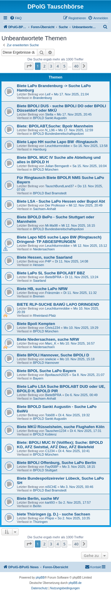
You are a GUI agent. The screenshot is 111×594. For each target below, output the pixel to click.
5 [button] (64, 66)
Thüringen (40, 521)
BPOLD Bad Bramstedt (49, 193)
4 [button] (58, 66)
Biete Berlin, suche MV (38, 498)
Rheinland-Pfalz (44, 315)
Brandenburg (42, 98)
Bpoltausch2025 (56, 375)
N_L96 (49, 130)
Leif (47, 94)
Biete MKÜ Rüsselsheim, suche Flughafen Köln (60, 427)
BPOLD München (45, 169)
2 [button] (44, 66)
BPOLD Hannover (46, 362)
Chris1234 (52, 327)
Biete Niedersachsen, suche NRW (48, 339)
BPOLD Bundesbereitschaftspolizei (58, 133)
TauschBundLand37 (59, 186)
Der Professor (55, 205)
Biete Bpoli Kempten (36, 323)
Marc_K (50, 343)
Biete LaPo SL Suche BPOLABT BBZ (51, 273)
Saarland (39, 280)
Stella (49, 114)
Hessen (38, 265)
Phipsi (49, 518)
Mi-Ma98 (51, 225)
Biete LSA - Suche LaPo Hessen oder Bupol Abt (61, 201)
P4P (48, 261)
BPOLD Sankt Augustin (50, 118)
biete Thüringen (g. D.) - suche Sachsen (53, 514)
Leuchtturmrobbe (57, 146)
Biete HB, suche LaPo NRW (42, 288)
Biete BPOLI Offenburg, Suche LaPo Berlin (56, 462)
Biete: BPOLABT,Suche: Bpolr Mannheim (55, 126)
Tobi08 (49, 415)
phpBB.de (75, 583)
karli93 (49, 502)
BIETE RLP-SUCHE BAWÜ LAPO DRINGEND (58, 304)
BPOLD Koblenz (45, 434)
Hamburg (39, 149)
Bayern (38, 378)
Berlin (37, 506)
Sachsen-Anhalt (44, 209)
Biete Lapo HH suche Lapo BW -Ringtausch (57, 142)
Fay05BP (51, 466)
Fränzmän (52, 292)
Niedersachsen (43, 249)
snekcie (50, 359)
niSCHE (51, 487)
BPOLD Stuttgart (45, 470)
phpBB (40, 577)
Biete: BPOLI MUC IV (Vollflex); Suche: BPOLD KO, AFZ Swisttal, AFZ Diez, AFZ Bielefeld (60, 444)
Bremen (38, 296)
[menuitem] (16, 18)
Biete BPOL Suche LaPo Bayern (46, 371)
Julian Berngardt (57, 166)
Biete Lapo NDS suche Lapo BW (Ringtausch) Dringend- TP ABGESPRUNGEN (59, 239)
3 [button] (51, 66)
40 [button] (76, 66)
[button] (29, 66)
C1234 (49, 451)
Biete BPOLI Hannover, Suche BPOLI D (53, 355)
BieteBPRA (53, 277)
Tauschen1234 (55, 431)
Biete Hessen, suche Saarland (45, 257)
